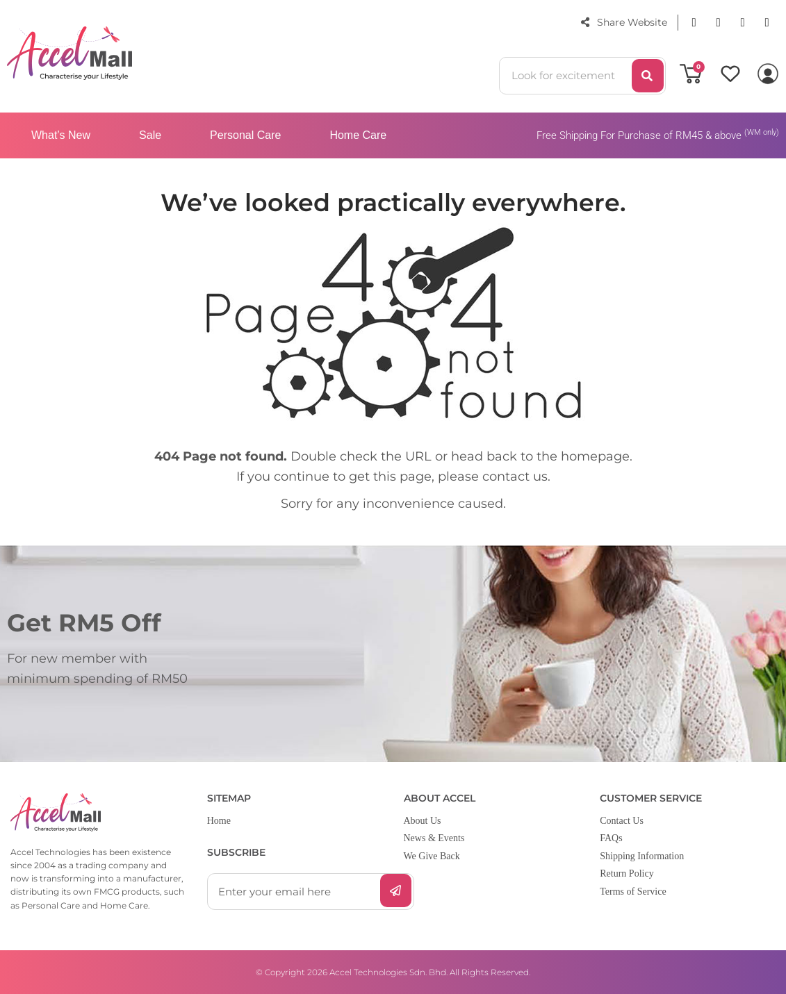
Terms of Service (633, 891)
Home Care (357, 135)
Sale (150, 135)
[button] (694, 22)
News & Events (434, 838)
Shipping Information (642, 856)
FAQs (611, 838)
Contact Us (622, 820)
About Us (422, 820)
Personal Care (245, 135)
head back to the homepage (540, 456)
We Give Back (432, 856)
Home (219, 820)
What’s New (60, 135)
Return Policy (626, 873)
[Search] (648, 75)
